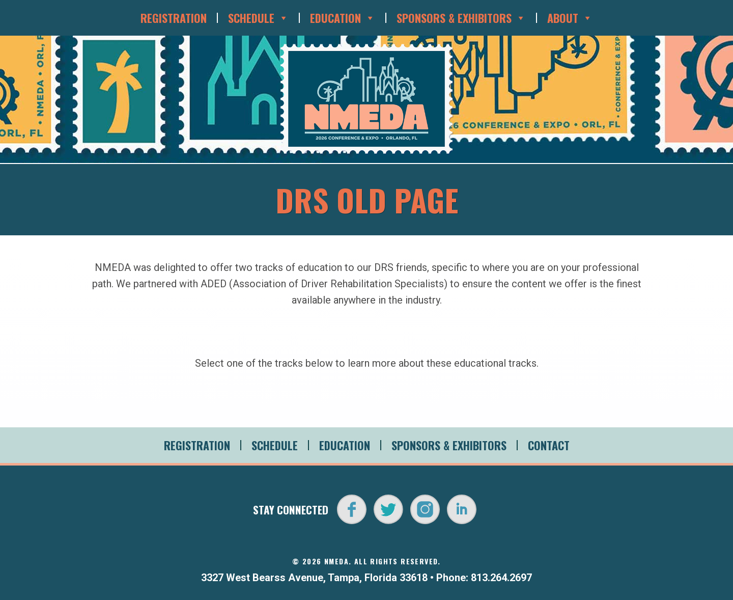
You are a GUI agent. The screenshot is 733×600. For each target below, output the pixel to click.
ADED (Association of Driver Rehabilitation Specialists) (324, 284)
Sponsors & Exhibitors (461, 18)
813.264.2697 (501, 577)
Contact (549, 445)
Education (342, 18)
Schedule (258, 18)
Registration (173, 18)
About (570, 18)
